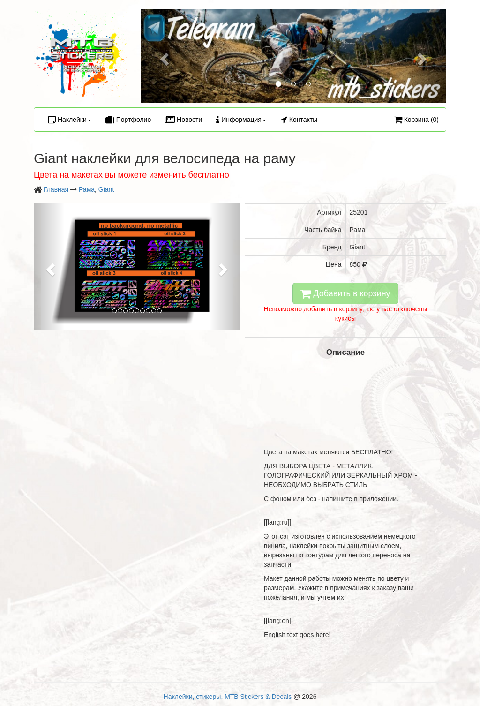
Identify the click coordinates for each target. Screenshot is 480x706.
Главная (56, 189)
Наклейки (69, 119)
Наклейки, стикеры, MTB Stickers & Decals (228, 696)
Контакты (298, 119)
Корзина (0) (416, 119)
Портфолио (128, 119)
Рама (87, 189)
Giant (106, 189)
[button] (164, 56)
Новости (183, 119)
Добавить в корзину (345, 293)
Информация (241, 119)
